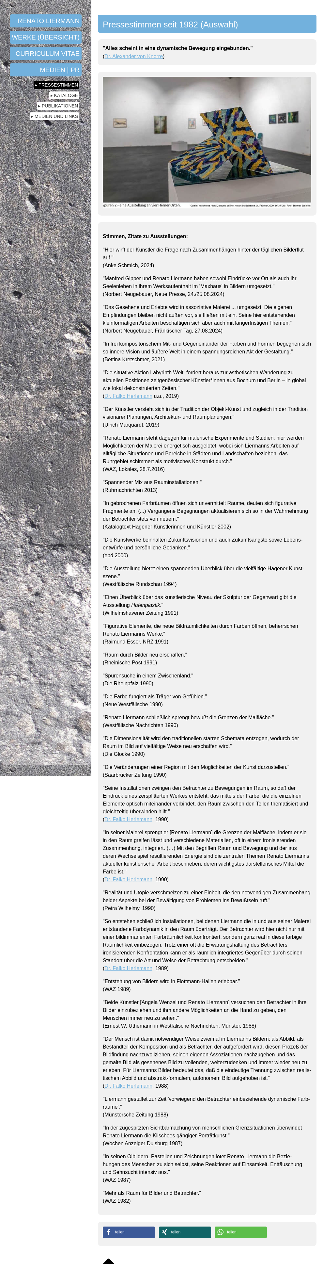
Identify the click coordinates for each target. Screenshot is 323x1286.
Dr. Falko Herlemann (128, 396)
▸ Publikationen (58, 105)
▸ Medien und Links (54, 116)
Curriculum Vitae (48, 53)
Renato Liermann (49, 20)
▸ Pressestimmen (56, 85)
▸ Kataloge (64, 95)
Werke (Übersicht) (46, 37)
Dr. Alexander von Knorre (133, 56)
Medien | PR (60, 69)
